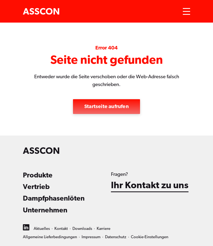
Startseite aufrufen (106, 106)
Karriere (103, 229)
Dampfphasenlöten (54, 198)
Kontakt (61, 229)
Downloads (82, 229)
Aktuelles (42, 229)
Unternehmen (45, 210)
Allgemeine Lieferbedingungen (50, 237)
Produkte (38, 175)
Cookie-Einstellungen (149, 237)
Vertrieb (36, 186)
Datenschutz (115, 237)
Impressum (91, 237)
